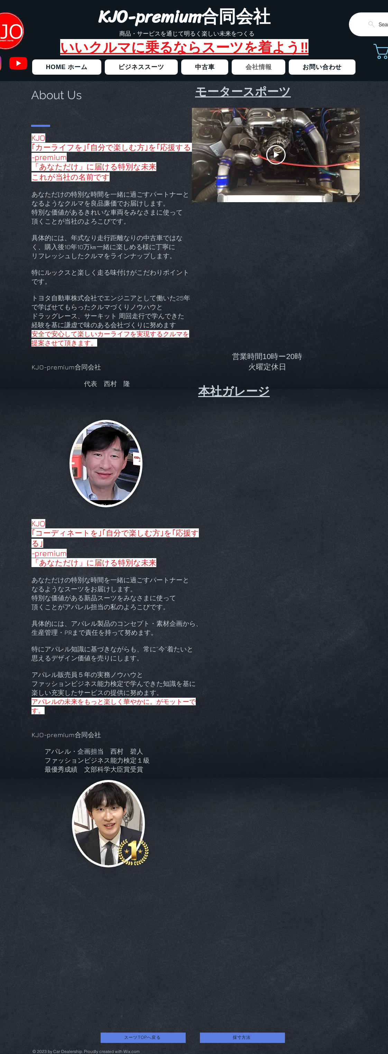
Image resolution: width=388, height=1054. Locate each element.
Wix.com (131, 1051)
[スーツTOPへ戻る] (143, 1038)
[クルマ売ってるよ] (18, 63)
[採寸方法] (242, 1038)
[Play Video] (276, 154)
